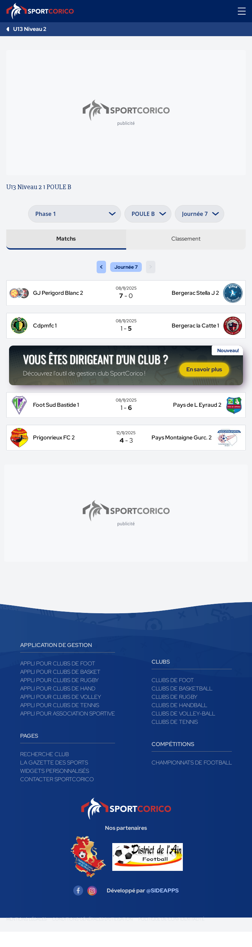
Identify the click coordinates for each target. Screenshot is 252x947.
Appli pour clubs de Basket (60, 687)
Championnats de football (192, 778)
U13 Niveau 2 (29, 29)
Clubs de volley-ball (183, 728)
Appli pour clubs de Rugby (59, 695)
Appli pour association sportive (67, 728)
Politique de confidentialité (171, 934)
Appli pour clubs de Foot (57, 678)
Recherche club (44, 769)
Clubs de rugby (174, 712)
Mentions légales (26, 934)
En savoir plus (204, 377)
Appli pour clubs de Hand (57, 703)
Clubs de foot (173, 695)
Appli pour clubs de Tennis (59, 720)
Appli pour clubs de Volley (60, 712)
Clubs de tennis (175, 737)
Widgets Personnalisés (54, 786)
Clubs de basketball (182, 703)
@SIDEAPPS (162, 905)
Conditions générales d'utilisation (92, 934)
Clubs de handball (179, 720)
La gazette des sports (54, 778)
